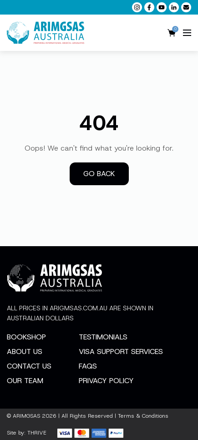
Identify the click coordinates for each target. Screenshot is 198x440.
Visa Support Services (121, 351)
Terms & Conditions (143, 416)
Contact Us (29, 366)
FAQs (88, 366)
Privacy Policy (106, 380)
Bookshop (26, 337)
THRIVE (36, 432)
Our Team (25, 380)
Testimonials (103, 337)
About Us (24, 351)
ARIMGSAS (26, 416)
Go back (99, 173)
